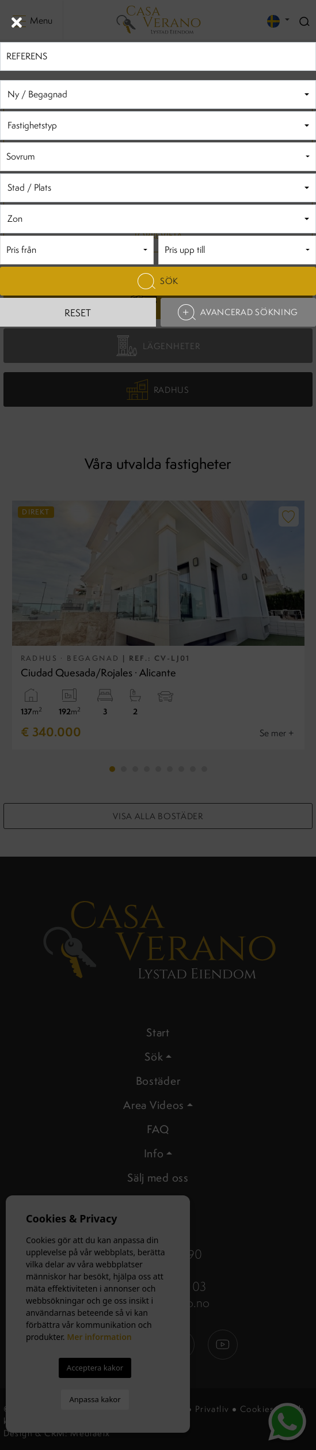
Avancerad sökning (238, 312)
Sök (158, 281)
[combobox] (158, 94)
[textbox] (156, 95)
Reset (77, 312)
